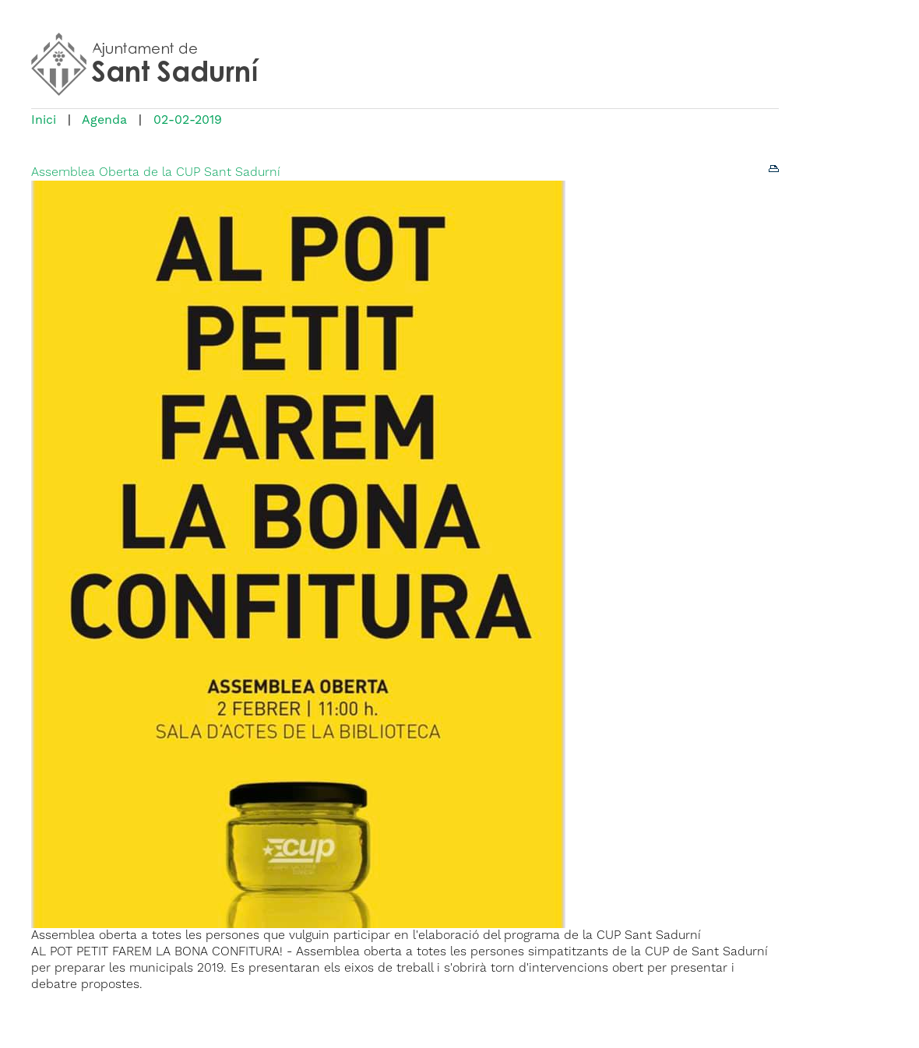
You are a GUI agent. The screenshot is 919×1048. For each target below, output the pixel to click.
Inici (43, 120)
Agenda (104, 120)
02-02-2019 (187, 120)
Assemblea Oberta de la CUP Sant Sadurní (155, 173)
